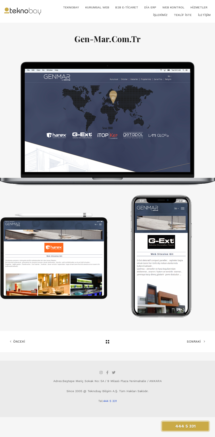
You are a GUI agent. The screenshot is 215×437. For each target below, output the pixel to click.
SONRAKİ (196, 341)
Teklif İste (183, 15)
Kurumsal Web (97, 7)
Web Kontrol (173, 7)
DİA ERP (150, 7)
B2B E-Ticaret (126, 7)
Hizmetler (199, 7)
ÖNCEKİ (17, 341)
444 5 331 (110, 401)
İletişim (204, 15)
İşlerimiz (160, 15)
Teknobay (71, 7)
